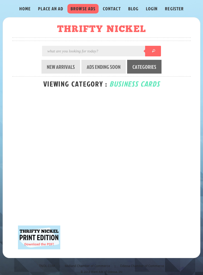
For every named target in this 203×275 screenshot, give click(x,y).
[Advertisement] (82, 170)
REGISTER (174, 8)
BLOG (133, 8)
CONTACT (112, 8)
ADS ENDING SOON (104, 66)
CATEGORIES (144, 66)
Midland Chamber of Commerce (87, 266)
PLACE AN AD (50, 8)
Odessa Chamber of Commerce (142, 266)
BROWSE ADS (83, 8)
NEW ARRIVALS (61, 66)
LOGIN (152, 8)
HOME (25, 8)
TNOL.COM (47, 266)
